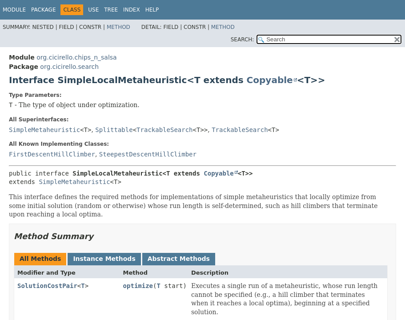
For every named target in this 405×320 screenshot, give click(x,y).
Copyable (270, 80)
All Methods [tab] (40, 258)
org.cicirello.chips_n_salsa (76, 57)
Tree (111, 10)
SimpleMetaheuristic (44, 129)
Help (152, 10)
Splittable (113, 129)
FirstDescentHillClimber (52, 154)
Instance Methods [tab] (104, 258)
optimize (138, 285)
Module (14, 10)
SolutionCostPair (47, 285)
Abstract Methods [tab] (179, 258)
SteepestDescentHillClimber (147, 154)
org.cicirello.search (69, 66)
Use (93, 10)
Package (43, 10)
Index (131, 10)
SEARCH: (242, 39)
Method (118, 27)
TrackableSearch (164, 129)
